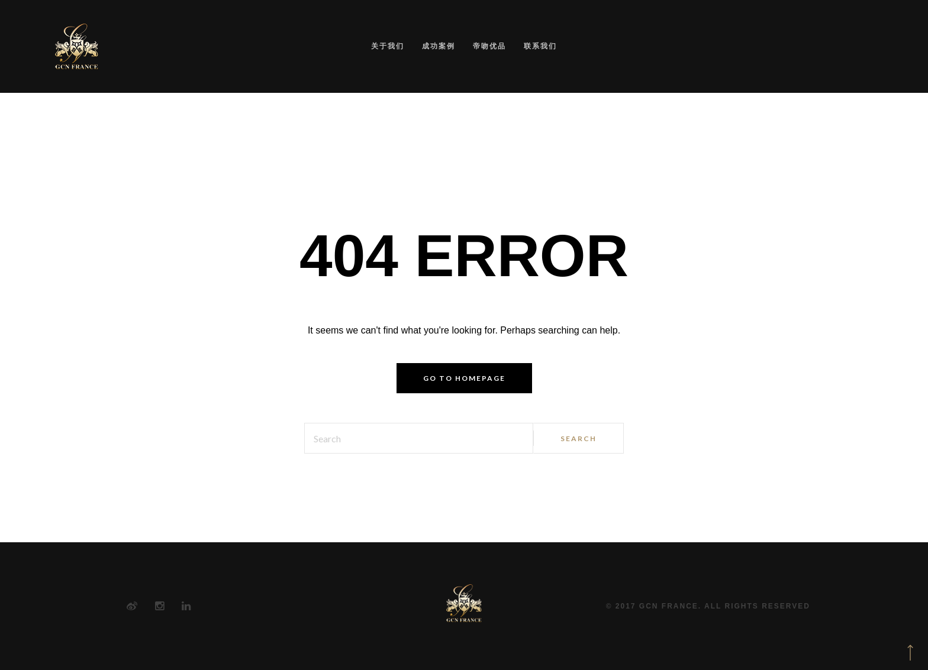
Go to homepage (464, 378)
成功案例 (438, 45)
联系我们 (540, 45)
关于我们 (387, 45)
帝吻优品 (489, 45)
